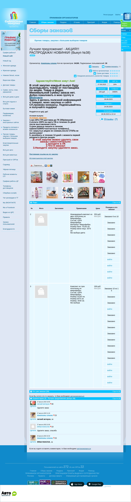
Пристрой (91, 22)
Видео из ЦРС (8, 212)
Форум (104, 22)
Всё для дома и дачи (11, 97)
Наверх (124, 34)
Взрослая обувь (9, 80)
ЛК (122, 50)
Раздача (60, 471)
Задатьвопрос (124, 24)
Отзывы (77, 22)
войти (109, 259)
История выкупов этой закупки (41, 158)
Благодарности (9, 229)
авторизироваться (77, 396)
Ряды (123, 37)
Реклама (30, 476)
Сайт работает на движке (104, 486)
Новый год (7, 61)
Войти (118, 15)
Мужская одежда (9, 70)
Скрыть (115, 202)
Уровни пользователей (8, 223)
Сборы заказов (47, 22)
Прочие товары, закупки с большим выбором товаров (10, 136)
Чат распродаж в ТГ (10, 198)
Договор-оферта (55, 476)
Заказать (95, 66)
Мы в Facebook (9, 207)
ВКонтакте (36, 97)
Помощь (118, 21)
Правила (6, 217)
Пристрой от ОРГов (10, 160)
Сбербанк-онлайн (10, 193)
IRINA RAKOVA (43, 427)
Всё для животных (10, 155)
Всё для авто (8, 150)
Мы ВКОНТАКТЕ (9, 203)
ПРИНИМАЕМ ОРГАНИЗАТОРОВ (64, 18)
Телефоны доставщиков (8, 187)
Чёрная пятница (9, 169)
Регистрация (108, 15)
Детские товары (9, 85)
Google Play (96, 484)
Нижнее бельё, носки (11, 75)
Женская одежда (9, 66)
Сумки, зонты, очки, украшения (10, 91)
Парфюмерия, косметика (8, 114)
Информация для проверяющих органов (81, 476)
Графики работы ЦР (10, 181)
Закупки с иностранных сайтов (11, 121)
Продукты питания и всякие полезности (11, 128)
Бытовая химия (9, 109)
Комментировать (111, 66)
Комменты (125, 46)
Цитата (33, 406)
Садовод (6, 165)
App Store (78, 484)
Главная (33, 22)
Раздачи (63, 22)
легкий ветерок (43, 404)
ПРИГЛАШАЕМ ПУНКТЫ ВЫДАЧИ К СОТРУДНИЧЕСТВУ (77, 473)
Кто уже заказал (124, 42)
